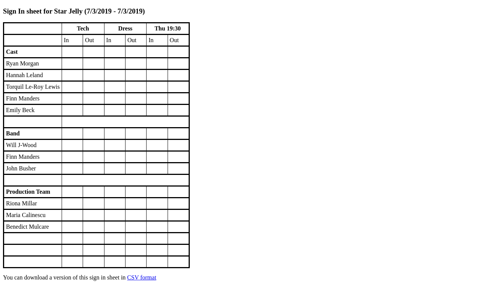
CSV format (141, 277)
